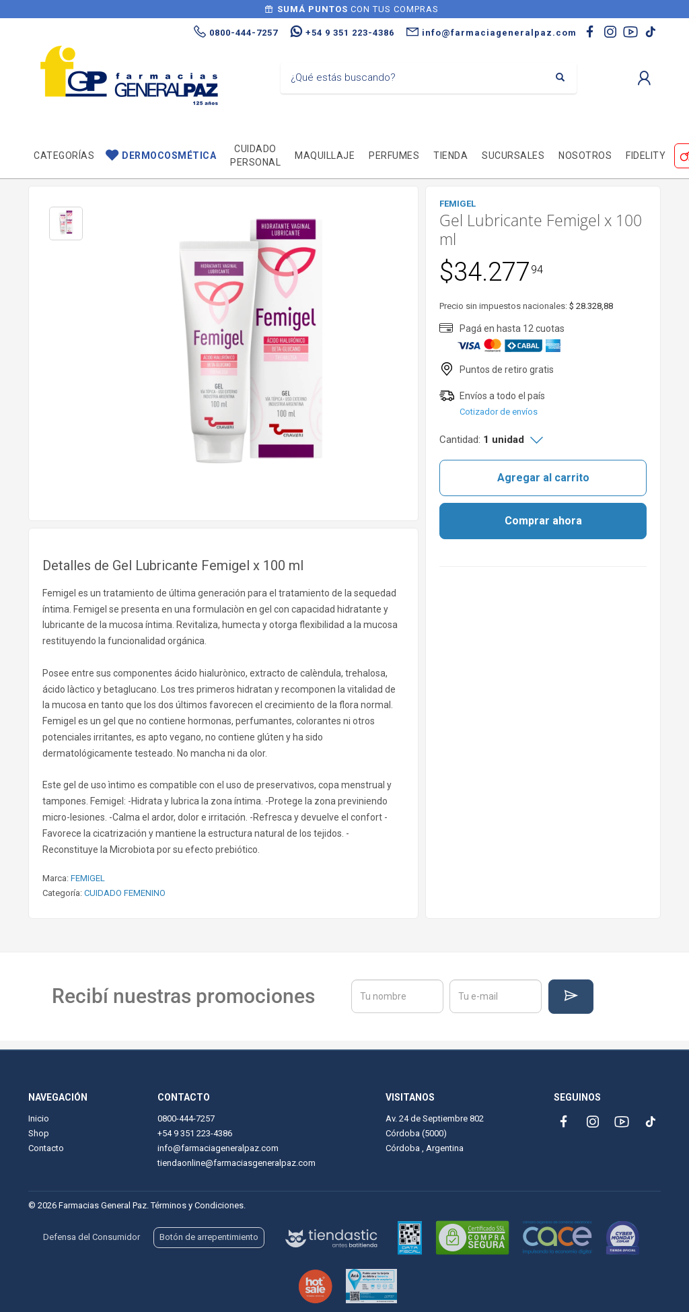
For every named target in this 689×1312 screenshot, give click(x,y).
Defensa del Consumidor (91, 1237)
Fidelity (645, 155)
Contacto (46, 1148)
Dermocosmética (169, 155)
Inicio (38, 1118)
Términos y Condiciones (197, 1205)
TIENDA (450, 155)
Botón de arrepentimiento (208, 1237)
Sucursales (513, 155)
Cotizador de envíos (499, 412)
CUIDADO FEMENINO (125, 893)
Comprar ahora (543, 520)
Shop (38, 1133)
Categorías (64, 155)
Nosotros (585, 155)
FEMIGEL (88, 878)
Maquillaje (325, 155)
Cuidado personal (255, 155)
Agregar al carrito (543, 477)
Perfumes (394, 155)
